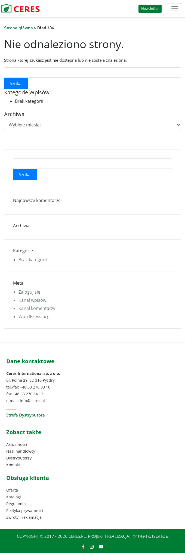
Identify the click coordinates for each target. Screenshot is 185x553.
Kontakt (13, 464)
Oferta (12, 490)
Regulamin (16, 503)
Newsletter (150, 8)
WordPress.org (34, 316)
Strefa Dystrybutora (25, 415)
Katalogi (13, 496)
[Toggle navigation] (174, 8)
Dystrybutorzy (19, 458)
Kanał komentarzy (36, 308)
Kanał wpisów (32, 300)
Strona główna (18, 27)
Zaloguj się (29, 292)
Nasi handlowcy (20, 451)
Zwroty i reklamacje (24, 517)
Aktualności (16, 444)
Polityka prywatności (24, 510)
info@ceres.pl (32, 400)
